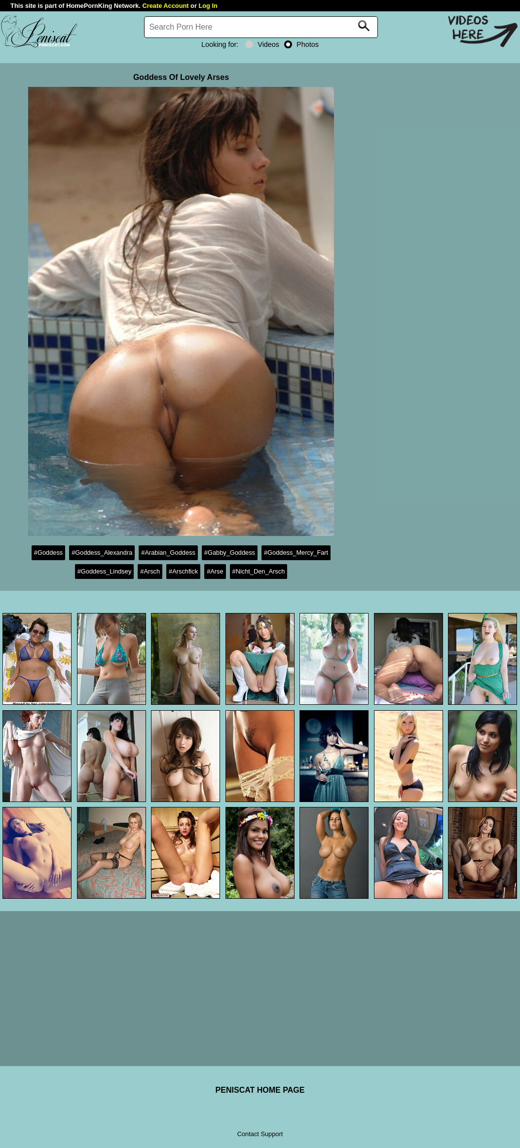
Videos (262, 44)
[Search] (261, 27)
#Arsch (150, 571)
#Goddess (48, 552)
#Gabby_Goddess (229, 552)
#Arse (215, 571)
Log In (207, 5)
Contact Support (260, 1134)
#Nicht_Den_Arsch (258, 571)
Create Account (165, 5)
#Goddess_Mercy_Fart (296, 552)
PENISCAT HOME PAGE (260, 1090)
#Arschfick (183, 571)
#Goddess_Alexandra (102, 552)
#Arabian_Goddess (168, 552)
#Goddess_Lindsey (104, 571)
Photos (301, 44)
